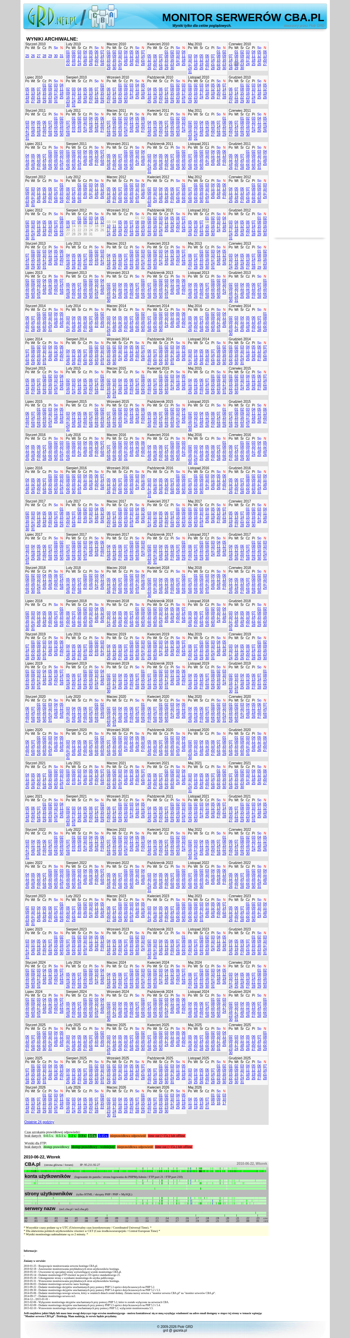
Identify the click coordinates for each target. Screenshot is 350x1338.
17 (79, 60)
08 (68, 56)
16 (73, 60)
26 (33, 56)
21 (102, 60)
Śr (38, 48)
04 (85, 52)
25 (27, 56)
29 (50, 56)
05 (90, 52)
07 (102, 52)
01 (68, 52)
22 (68, 64)
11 (85, 56)
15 (68, 60)
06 (96, 52)
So (56, 48)
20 (96, 60)
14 (102, 56)
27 (38, 56)
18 (85, 60)
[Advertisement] (299, 137)
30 (55, 56)
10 (79, 56)
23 (73, 64)
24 (79, 64)
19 (90, 60)
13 (96, 56)
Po (27, 48)
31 (61, 56)
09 (73, 56)
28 (44, 56)
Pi (50, 48)
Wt (33, 48)
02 (73, 52)
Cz (44, 48)
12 (90, 56)
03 (79, 52)
